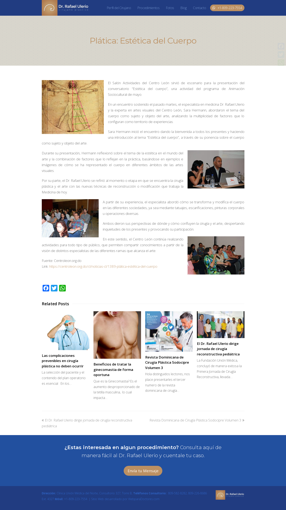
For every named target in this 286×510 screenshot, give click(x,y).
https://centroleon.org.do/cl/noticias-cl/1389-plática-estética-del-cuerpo (103, 266)
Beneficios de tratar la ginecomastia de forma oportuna (113, 369)
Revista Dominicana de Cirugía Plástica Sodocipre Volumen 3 (167, 362)
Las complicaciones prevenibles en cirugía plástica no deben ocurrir (63, 360)
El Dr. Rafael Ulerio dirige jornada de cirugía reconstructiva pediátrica (218, 348)
